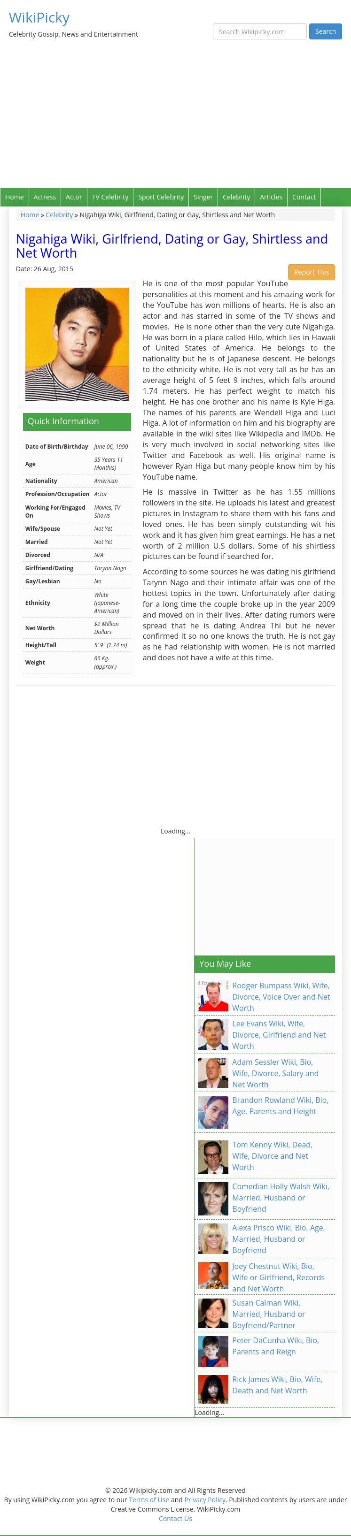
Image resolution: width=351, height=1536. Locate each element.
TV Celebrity (110, 196)
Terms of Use (149, 1499)
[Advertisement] (175, 117)
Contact (304, 196)
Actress (45, 196)
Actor (74, 196)
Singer (203, 196)
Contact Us (175, 1518)
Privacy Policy (205, 1499)
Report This (311, 271)
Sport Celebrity (161, 196)
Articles (271, 196)
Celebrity (236, 196)
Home (14, 196)
